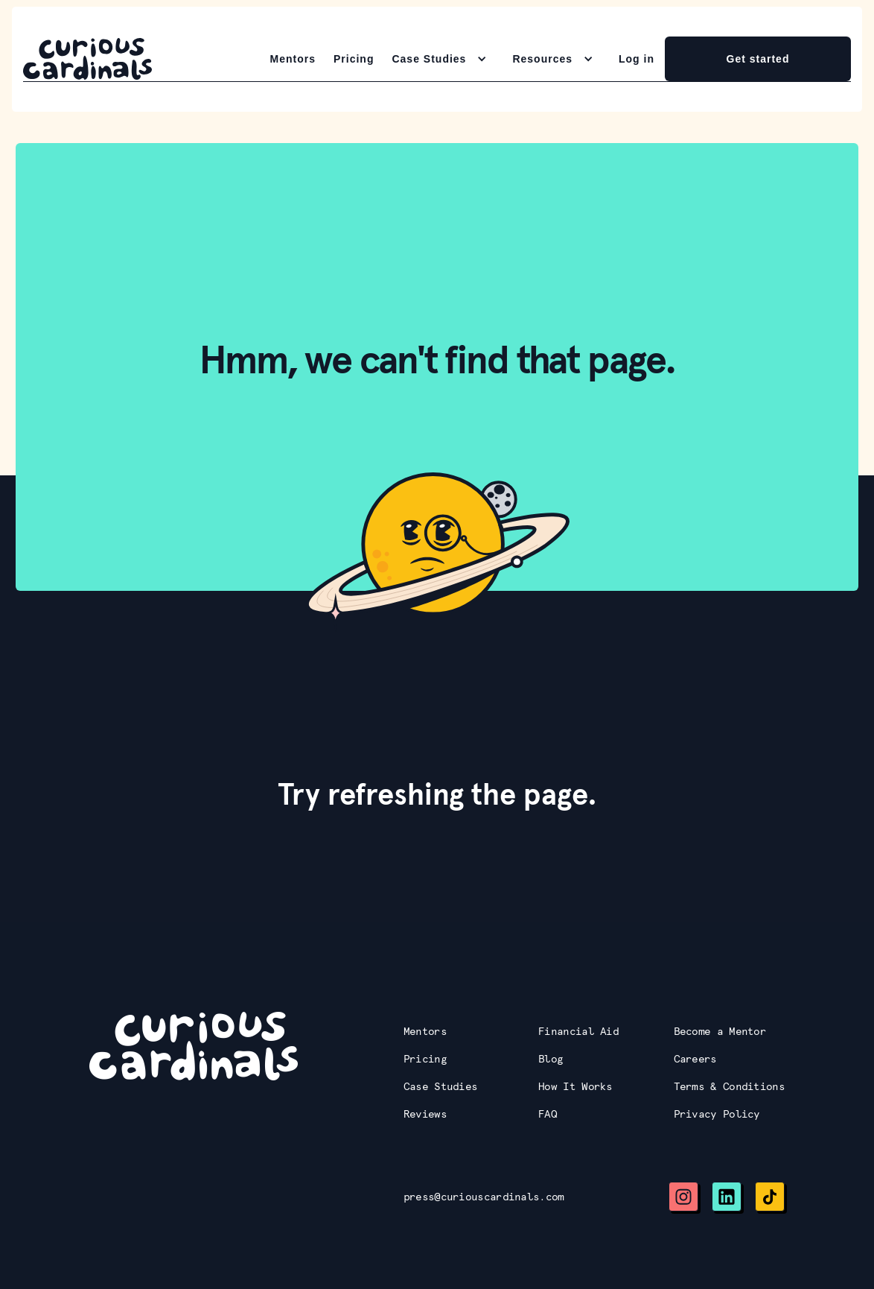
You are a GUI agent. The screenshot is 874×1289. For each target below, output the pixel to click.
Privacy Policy (717, 1114)
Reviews (425, 1114)
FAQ (547, 1114)
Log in (636, 59)
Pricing (354, 59)
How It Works (575, 1086)
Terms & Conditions (729, 1086)
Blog (550, 1058)
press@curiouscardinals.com (483, 1196)
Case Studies (440, 1086)
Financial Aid (578, 1031)
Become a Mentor (720, 1031)
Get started (758, 59)
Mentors (293, 59)
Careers (695, 1058)
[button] (443, 59)
